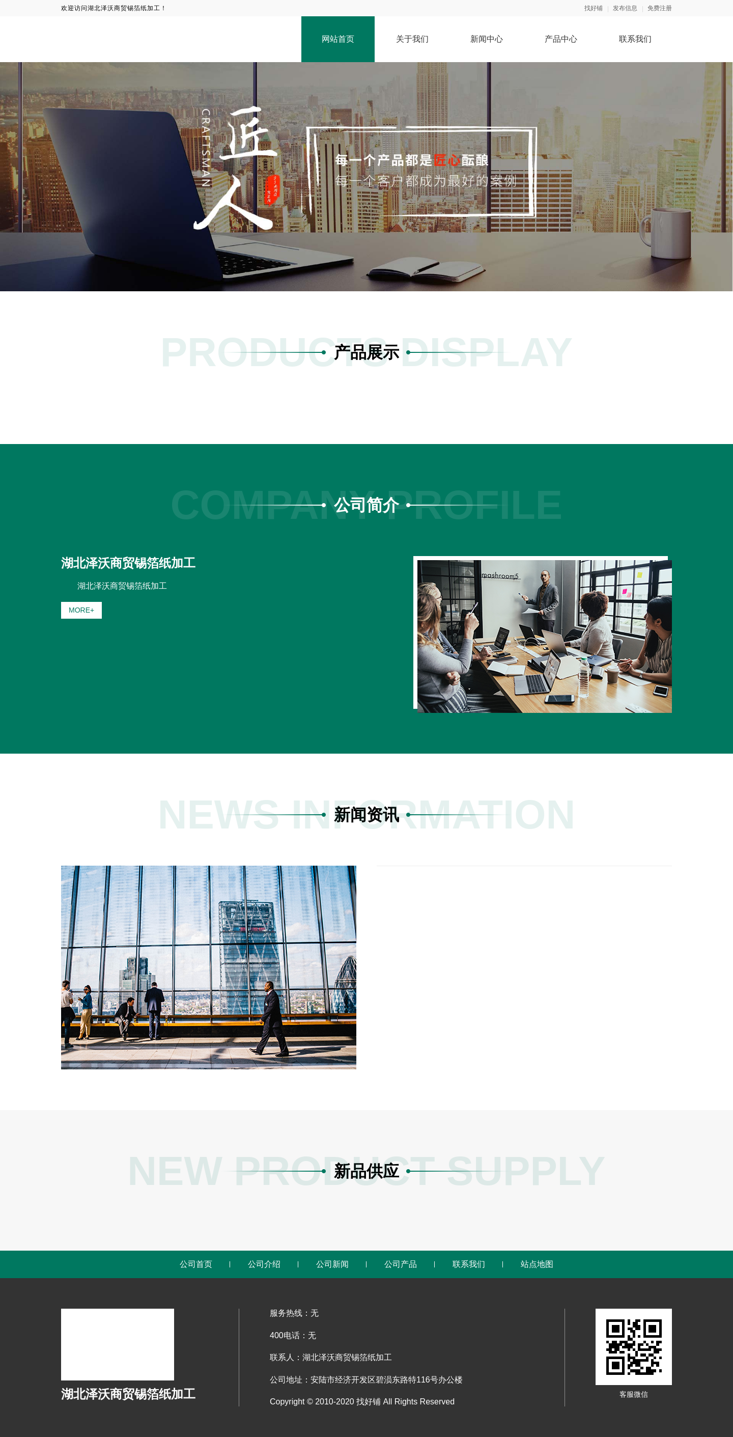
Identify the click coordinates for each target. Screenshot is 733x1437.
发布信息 (625, 8)
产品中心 (561, 39)
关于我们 (412, 39)
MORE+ (81, 610)
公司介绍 (264, 1264)
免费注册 (659, 8)
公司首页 (196, 1264)
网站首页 (338, 39)
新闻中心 (486, 39)
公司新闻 (332, 1264)
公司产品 (400, 1264)
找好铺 (593, 8)
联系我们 (635, 39)
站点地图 (537, 1264)
